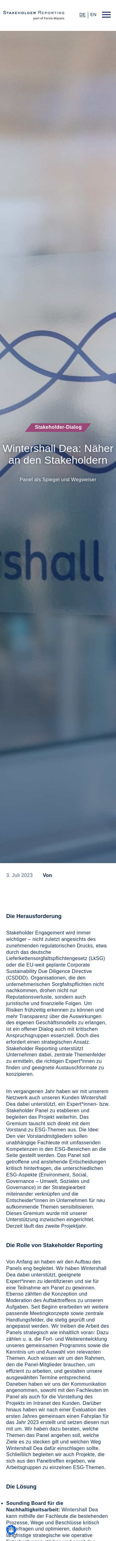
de (82, 14)
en (93, 14)
